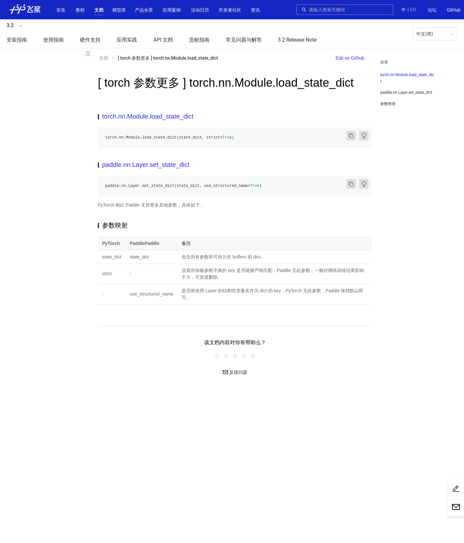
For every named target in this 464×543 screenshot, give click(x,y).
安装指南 (16, 40)
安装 (60, 10)
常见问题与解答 (244, 40)
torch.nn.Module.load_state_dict (407, 78)
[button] (98, 10)
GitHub (454, 10)
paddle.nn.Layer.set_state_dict (406, 92)
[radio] (217, 356)
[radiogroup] (235, 356)
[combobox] (349, 9)
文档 (98, 10)
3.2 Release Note (297, 40)
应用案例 (172, 10)
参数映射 (388, 104)
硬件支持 (90, 40)
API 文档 (163, 40)
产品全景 (144, 10)
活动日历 (200, 10)
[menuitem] (432, 10)
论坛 (432, 10)
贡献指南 (199, 40)
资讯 (255, 10)
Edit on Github (350, 58)
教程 (80, 10)
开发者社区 (230, 10)
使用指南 (53, 40)
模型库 (119, 10)
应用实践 (127, 40)
